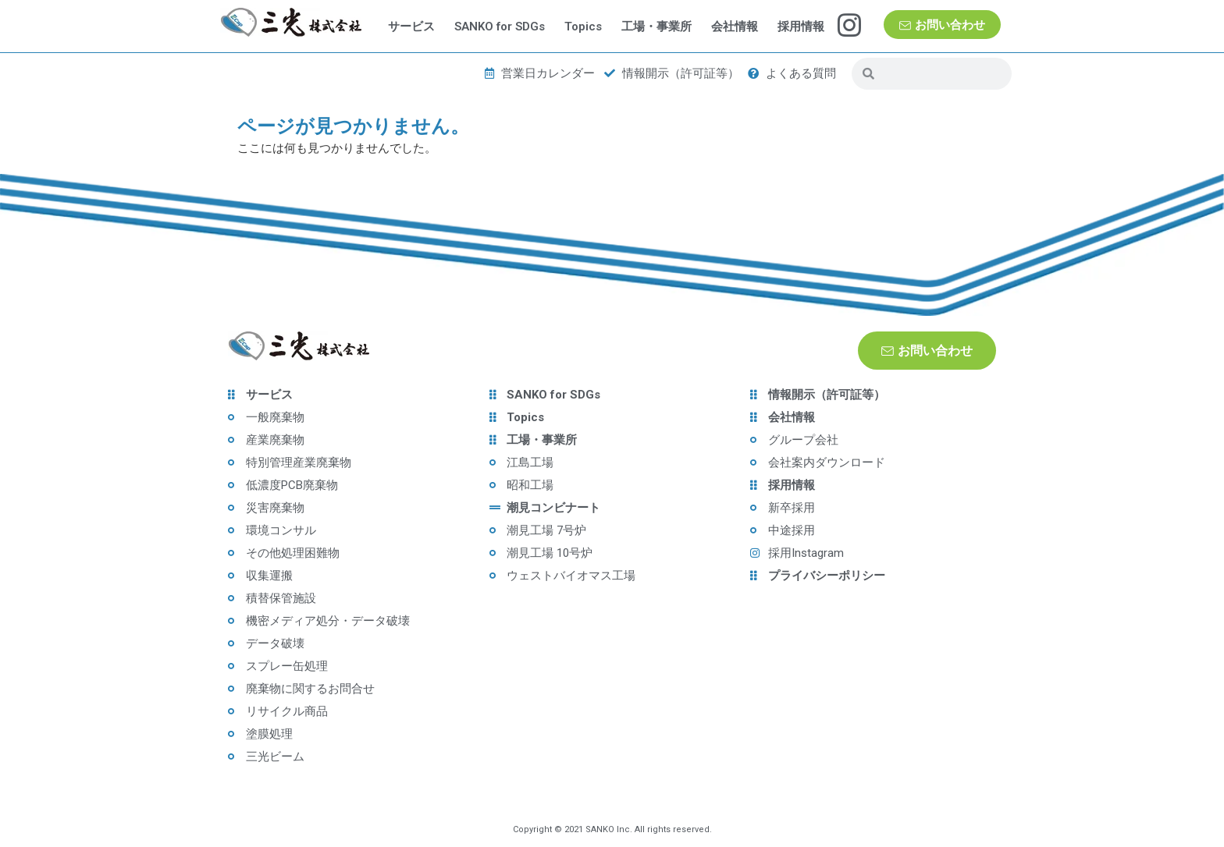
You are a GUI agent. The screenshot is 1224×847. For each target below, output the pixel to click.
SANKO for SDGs (499, 26)
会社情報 (734, 26)
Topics (583, 26)
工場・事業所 (656, 26)
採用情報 (800, 26)
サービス (411, 26)
